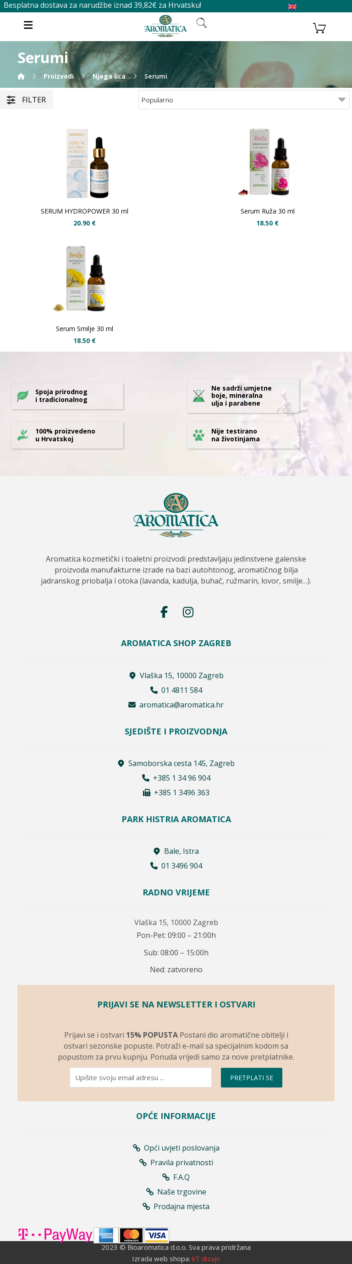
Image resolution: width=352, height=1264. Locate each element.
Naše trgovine (176, 1192)
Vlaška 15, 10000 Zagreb (176, 675)
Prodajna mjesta (176, 1206)
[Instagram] (188, 612)
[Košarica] (319, 27)
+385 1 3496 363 (176, 792)
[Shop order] (244, 99)
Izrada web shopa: (161, 1258)
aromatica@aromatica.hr (176, 705)
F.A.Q (176, 1177)
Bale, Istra (176, 851)
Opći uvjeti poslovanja (176, 1148)
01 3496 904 (176, 866)
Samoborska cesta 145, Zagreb (176, 763)
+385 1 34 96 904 (176, 778)
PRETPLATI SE (251, 1077)
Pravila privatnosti (176, 1162)
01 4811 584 (176, 690)
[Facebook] (164, 612)
